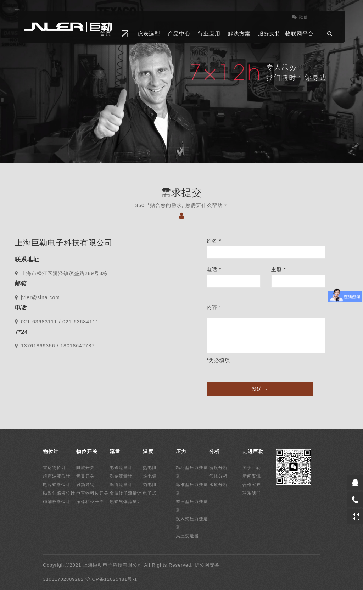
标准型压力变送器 (192, 489)
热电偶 (150, 476)
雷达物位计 (54, 467)
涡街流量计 (121, 484)
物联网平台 (299, 33)
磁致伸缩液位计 (59, 493)
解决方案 (239, 33)
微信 (300, 17)
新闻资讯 (251, 476)
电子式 (150, 493)
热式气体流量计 (126, 501)
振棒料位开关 (90, 501)
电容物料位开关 (92, 493)
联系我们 (251, 493)
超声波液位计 (57, 476)
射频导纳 (85, 484)
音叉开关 (85, 476)
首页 (105, 33)
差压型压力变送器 (192, 506)
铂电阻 (150, 484)
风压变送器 (187, 535)
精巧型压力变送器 (192, 472)
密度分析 (218, 467)
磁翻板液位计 (57, 501)
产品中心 (179, 33)
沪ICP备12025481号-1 (111, 579)
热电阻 (150, 467)
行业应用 (209, 33)
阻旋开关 (85, 467)
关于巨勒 (251, 467)
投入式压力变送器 (192, 523)
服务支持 (269, 33)
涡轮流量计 (121, 476)
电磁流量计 (121, 467)
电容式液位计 (57, 484)
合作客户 (251, 484)
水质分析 (218, 484)
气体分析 (218, 476)
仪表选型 (149, 33)
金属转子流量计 (126, 493)
